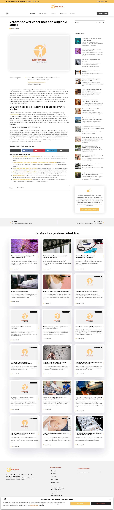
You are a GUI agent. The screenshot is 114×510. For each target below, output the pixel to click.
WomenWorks (14, 114)
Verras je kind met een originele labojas (38, 79)
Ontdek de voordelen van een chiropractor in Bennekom (85, 256)
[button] (110, 499)
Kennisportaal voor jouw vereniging (25, 168)
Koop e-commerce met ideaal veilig (24, 172)
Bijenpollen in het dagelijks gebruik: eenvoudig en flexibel (22, 256)
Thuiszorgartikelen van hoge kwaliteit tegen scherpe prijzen (55, 327)
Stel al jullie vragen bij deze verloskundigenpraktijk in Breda (21, 363)
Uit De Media (43, 13)
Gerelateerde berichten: (34, 84)
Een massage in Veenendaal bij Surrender (21, 327)
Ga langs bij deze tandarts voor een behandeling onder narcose (22, 398)
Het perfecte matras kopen (19, 291)
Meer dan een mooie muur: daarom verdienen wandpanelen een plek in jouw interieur (93, 128)
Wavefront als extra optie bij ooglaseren (89, 327)
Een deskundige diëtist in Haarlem (87, 291)
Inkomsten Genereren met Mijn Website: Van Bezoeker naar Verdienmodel (57, 496)
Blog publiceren (55, 482)
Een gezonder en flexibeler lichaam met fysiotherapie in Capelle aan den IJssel (89, 398)
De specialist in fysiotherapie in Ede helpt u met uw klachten (54, 398)
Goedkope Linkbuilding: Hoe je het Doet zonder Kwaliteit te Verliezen (57, 489)
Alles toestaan (80, 503)
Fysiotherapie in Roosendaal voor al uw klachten (56, 433)
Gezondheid (15, 28)
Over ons (53, 13)
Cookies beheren (101, 503)
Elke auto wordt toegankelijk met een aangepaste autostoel (23, 433)
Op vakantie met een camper (22, 179)
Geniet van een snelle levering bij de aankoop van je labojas (43, 77)
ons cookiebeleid (34, 505)
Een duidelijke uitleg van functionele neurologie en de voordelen (55, 363)
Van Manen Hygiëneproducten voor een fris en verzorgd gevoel (89, 363)
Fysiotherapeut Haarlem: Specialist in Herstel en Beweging (55, 256)
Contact (72, 13)
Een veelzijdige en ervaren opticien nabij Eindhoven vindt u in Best (89, 433)
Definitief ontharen (19, 175)
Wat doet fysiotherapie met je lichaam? (56, 291)
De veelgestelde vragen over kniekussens (26, 156)
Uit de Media (54, 479)
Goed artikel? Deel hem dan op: (36, 82)
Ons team (63, 13)
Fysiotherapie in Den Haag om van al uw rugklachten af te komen (35, 162)
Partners (32, 13)
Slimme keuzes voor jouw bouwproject (92, 137)
